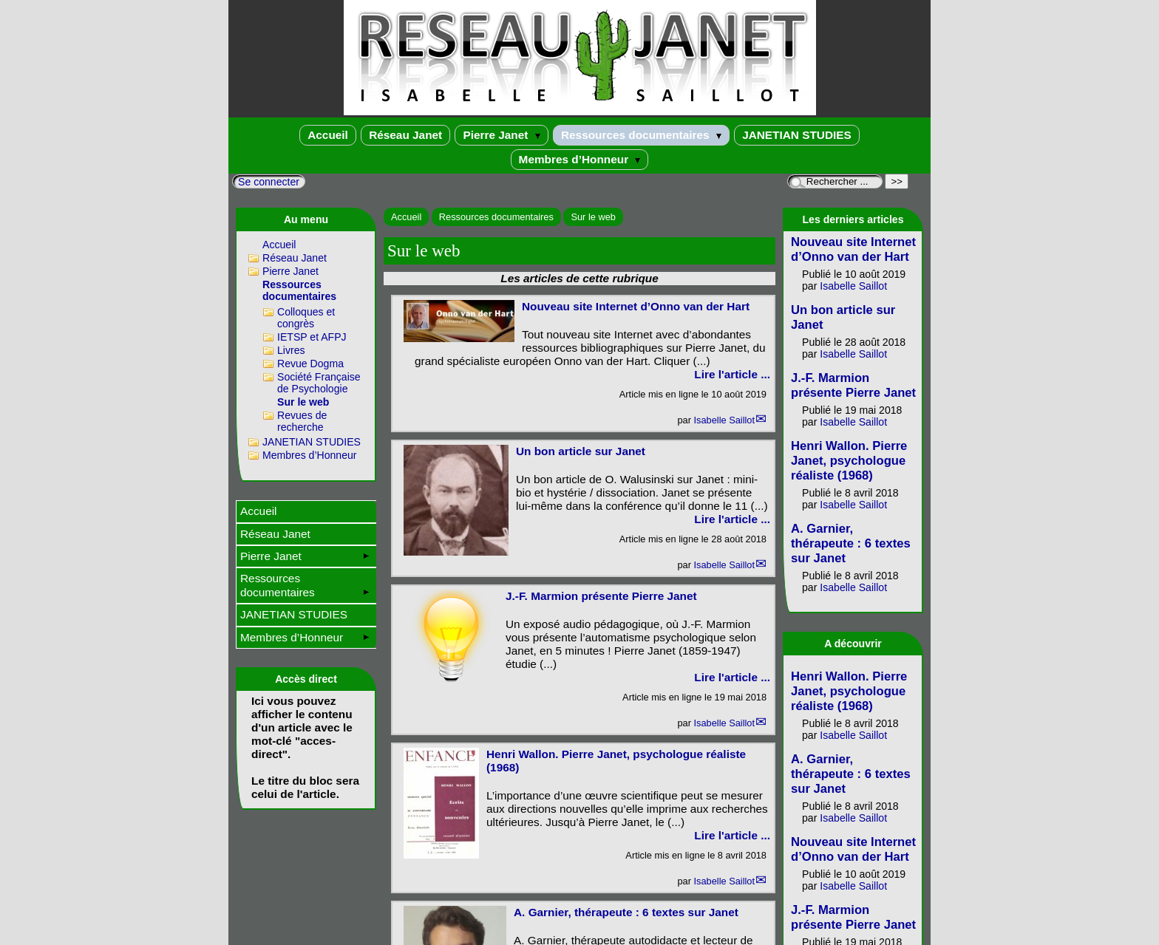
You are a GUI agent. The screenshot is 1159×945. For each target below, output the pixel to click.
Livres (291, 350)
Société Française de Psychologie (319, 383)
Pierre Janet (501, 135)
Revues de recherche (302, 421)
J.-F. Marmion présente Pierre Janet (601, 596)
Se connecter (268, 182)
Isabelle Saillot (724, 420)
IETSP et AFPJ (312, 337)
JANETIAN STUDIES (797, 135)
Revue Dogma (310, 363)
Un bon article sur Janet (580, 451)
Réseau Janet (405, 135)
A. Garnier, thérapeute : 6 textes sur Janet (626, 912)
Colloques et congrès (306, 318)
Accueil (327, 135)
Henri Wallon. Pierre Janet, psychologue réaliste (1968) (849, 460)
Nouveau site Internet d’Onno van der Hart (636, 306)
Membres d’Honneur (580, 159)
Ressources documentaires (641, 135)
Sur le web (593, 216)
